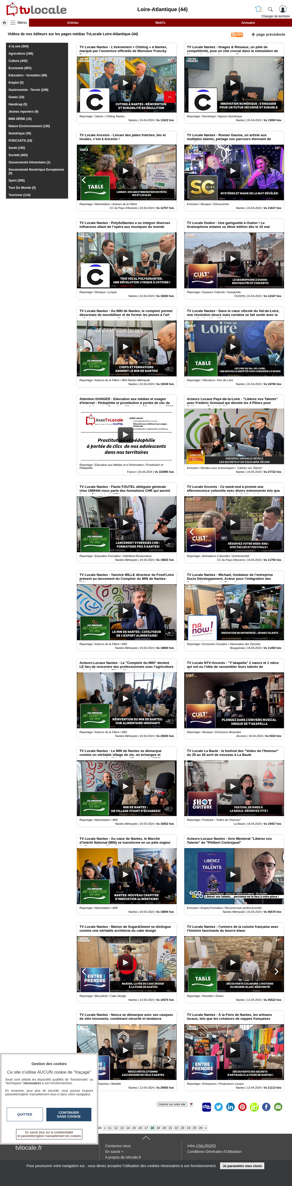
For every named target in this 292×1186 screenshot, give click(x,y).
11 (110, 1128)
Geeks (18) (16, 97)
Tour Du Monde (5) (22, 188)
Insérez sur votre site (172, 1104)
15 (134, 1128)
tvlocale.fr (29, 1147)
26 (200, 1128)
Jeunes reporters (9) (23, 111)
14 (128, 1128)
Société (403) (18, 155)
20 (164, 1128)
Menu (22, 22)
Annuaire (248, 23)
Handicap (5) (18, 104)
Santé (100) (17, 148)
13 (122, 1128)
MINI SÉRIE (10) (20, 119)
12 (116, 1128)
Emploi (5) (16, 82)
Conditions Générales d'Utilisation (214, 1151)
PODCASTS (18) (20, 140)
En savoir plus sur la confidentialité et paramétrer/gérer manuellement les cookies (49, 1134)
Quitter (24, 1114)
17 (146, 1128)
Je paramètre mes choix (242, 1166)
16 (140, 1128)
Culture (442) (18, 61)
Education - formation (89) (28, 75)
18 (152, 1128)
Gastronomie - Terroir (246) (28, 90)
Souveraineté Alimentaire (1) (29, 162)
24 (188, 1128)
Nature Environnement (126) (29, 126)
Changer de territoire (275, 16)
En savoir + (114, 1151)
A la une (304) (19, 46)
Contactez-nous (118, 1146)
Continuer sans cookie (69, 1114)
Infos (201, 1146)
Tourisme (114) (19, 195)
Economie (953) (20, 68)
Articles (72, 23)
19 (158, 1128)
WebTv (160, 23)
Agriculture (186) (21, 53)
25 (194, 1128)
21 (170, 1128)
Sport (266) (17, 180)
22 (176, 1128)
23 (182, 1128)
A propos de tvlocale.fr (123, 1157)
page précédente (268, 34)
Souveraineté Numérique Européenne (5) (36, 171)
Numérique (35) (20, 133)
